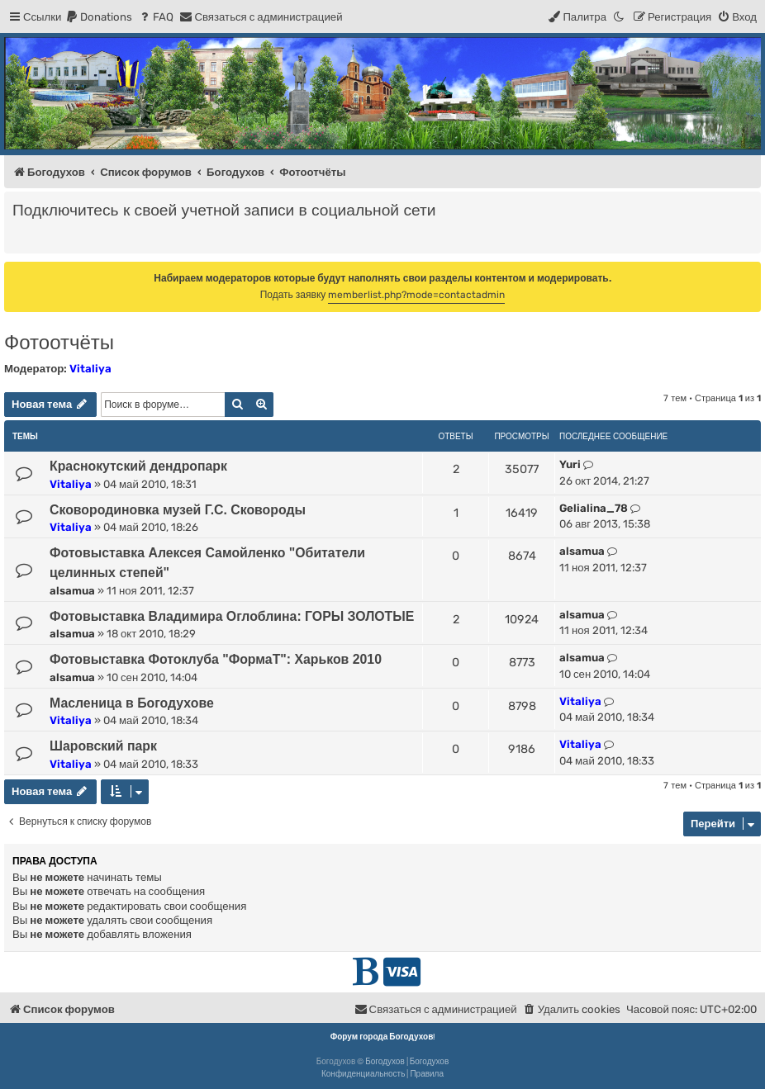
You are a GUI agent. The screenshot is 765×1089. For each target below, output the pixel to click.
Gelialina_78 (593, 508)
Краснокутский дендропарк (138, 466)
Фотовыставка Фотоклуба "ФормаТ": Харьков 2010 (216, 659)
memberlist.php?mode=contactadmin (416, 295)
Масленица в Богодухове (132, 703)
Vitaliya (90, 368)
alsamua (72, 591)
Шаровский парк (103, 746)
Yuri (570, 464)
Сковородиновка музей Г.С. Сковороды (178, 510)
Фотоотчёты (59, 342)
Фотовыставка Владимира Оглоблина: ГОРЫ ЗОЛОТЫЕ (232, 616)
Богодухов (385, 1062)
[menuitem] (98, 17)
